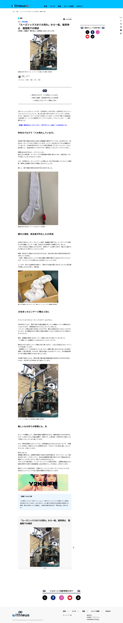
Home (14, 11)
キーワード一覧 (67, 615)
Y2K (35, 79)
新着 (45, 6)
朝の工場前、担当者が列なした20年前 (45, 98)
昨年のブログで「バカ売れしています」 (45, 95)
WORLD (79, 6)
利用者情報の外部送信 (93, 619)
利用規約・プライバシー (93, 617)
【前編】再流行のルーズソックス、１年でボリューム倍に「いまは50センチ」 (43, 125)
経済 (27, 79)
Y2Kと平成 (25, 22)
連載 (59, 6)
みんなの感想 (67, 19)
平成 (39, 79)
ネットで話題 (69, 6)
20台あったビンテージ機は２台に (45, 100)
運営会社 (89, 615)
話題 (17, 11)
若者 (31, 79)
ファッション (21, 79)
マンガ (52, 6)
